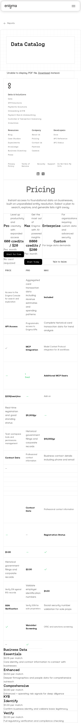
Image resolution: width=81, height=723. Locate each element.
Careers (35, 151)
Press (10, 155)
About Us (36, 135)
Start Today (33, 262)
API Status (59, 143)
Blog (10, 135)
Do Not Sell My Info (64, 165)
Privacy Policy (11, 165)
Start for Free (13, 254)
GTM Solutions (15, 103)
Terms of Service (26, 165)
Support (51, 164)
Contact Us (37, 143)
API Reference (60, 139)
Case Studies (14, 139)
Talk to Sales (60, 262)
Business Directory (17, 151)
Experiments (14, 143)
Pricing (35, 139)
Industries (13, 123)
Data (10, 99)
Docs (56, 135)
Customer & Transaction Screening (24, 119)
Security (41, 164)
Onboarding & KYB (16, 111)
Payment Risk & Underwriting (22, 115)
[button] (73, 6)
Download (44, 72)
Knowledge (13, 147)
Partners (36, 147)
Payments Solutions (17, 107)
